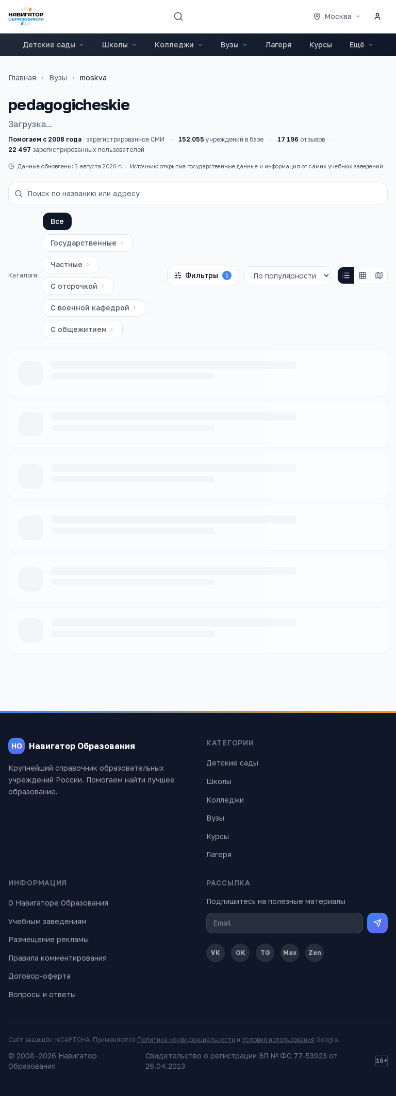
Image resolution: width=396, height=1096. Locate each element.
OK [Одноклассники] (240, 952)
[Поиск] (178, 16)
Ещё (362, 44)
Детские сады (54, 44)
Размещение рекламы (48, 939)
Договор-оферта (39, 975)
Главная (22, 77)
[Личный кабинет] (377, 16)
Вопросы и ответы (42, 994)
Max (289, 952)
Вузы (234, 44)
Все (57, 221)
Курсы (320, 44)
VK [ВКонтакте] (215, 952)
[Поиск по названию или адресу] (198, 193)
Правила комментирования (57, 957)
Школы (119, 44)
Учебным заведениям (47, 921)
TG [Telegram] (265, 952)
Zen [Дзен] (314, 952)
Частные (71, 264)
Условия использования (278, 1039)
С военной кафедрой (94, 307)
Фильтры (203, 275)
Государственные (88, 242)
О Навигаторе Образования (58, 902)
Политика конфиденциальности (186, 1039)
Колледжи (179, 44)
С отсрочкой (78, 286)
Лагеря (279, 44)
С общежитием (83, 329)
